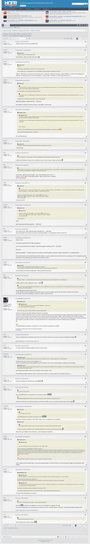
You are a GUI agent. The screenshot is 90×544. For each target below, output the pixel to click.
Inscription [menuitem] (87, 25)
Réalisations (37, 9)
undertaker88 (5, 354)
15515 (8, 308)
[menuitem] (77, 25)
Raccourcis (3, 25)
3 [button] (77, 525)
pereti (4, 41)
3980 (8, 43)
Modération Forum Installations (25, 35)
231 (8, 63)
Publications (28, 9)
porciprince (5, 49)
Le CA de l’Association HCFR (13, 35)
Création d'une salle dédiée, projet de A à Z (17, 34)
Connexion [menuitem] (85, 25)
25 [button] (84, 38)
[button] (71, 38)
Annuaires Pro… (46, 9)
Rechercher (5, 27)
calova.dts (5, 303)
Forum (20, 9)
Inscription (18, 27)
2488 (8, 51)
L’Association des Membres (10, 9)
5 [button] (80, 525)
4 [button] (80, 38)
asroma (4, 182)
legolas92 (5, 61)
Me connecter (22, 5)
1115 (8, 184)
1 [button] (75, 38)
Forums (7, 25)
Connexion (12, 27)
